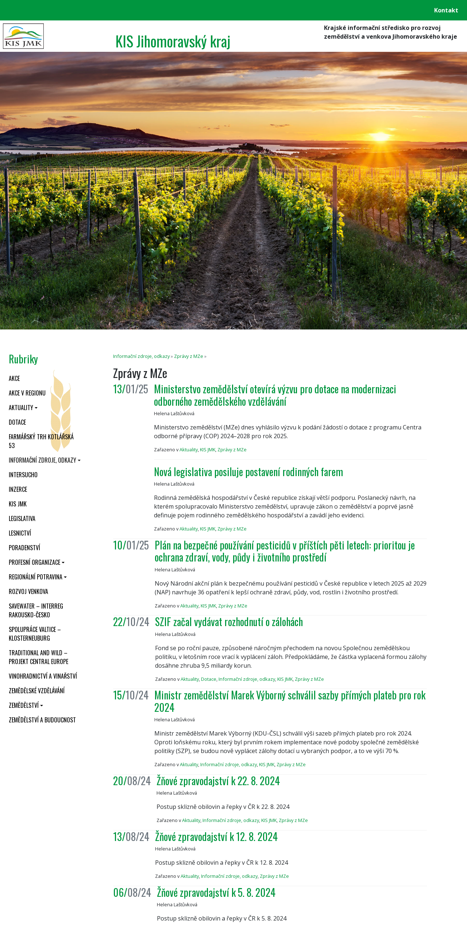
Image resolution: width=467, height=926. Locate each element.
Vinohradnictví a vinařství (43, 676)
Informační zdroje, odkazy (42, 460)
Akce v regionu (27, 393)
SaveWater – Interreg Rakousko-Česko (36, 610)
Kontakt (446, 10)
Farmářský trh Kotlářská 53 (41, 441)
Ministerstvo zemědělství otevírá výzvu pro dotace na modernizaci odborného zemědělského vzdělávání (275, 395)
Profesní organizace (34, 562)
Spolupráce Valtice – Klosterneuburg (35, 634)
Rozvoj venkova (28, 591)
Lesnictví (20, 533)
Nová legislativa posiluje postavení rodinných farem (248, 471)
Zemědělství (24, 705)
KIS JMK (18, 503)
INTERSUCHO (23, 474)
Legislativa (22, 518)
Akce (14, 378)
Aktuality (21, 407)
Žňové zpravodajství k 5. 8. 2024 (216, 892)
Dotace (17, 422)
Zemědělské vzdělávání (37, 690)
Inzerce (18, 489)
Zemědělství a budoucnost (42, 719)
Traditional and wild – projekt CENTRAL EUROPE (38, 657)
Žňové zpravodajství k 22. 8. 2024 (218, 780)
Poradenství (24, 547)
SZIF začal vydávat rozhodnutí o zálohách (229, 621)
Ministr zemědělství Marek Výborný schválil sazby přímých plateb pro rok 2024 (289, 701)
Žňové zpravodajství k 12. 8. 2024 (216, 836)
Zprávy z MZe (188, 356)
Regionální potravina (35, 576)
